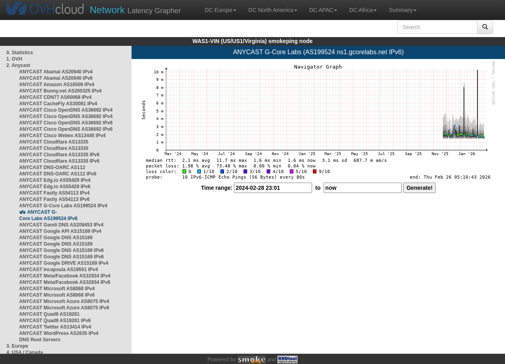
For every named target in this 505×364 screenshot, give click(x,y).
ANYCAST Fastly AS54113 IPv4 (54, 193)
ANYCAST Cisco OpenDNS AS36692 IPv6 (65, 123)
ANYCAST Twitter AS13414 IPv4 (55, 327)
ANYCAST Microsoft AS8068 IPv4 (57, 288)
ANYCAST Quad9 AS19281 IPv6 (55, 320)
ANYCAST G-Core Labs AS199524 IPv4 (63, 206)
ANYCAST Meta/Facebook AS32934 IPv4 (64, 276)
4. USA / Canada (24, 352)
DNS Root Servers (39, 339)
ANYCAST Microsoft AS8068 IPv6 (57, 295)
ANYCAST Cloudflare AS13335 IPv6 (59, 154)
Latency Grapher (135, 9)
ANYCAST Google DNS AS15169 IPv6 (61, 250)
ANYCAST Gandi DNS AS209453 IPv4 (61, 225)
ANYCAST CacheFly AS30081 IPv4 (58, 103)
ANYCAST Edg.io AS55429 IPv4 (54, 180)
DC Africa (363, 10)
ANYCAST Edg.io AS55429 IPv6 (54, 186)
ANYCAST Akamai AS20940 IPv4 (56, 72)
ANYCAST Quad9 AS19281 (49, 314)
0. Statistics (19, 52)
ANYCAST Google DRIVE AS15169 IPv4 (63, 263)
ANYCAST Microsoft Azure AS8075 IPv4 (64, 301)
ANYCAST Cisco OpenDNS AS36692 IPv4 (65, 110)
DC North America (272, 10)
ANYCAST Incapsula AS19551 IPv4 (58, 269)
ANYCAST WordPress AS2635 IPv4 (58, 333)
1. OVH (14, 59)
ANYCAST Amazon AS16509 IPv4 (56, 84)
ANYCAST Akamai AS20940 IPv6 (56, 78)
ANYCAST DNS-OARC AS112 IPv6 (57, 174)
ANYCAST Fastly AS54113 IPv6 (54, 199)
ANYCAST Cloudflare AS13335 (53, 142)
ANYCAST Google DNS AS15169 (55, 237)
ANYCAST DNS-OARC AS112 (52, 167)
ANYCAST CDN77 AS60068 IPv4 (55, 97)
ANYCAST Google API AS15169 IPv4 (60, 231)
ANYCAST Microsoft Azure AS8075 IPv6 (64, 308)
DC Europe (220, 10)
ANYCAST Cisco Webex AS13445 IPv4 (62, 135)
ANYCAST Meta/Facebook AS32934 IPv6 (64, 282)
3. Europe (17, 346)
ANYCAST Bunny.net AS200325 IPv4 (60, 91)
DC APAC (323, 10)
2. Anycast (18, 65)
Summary (403, 10)
